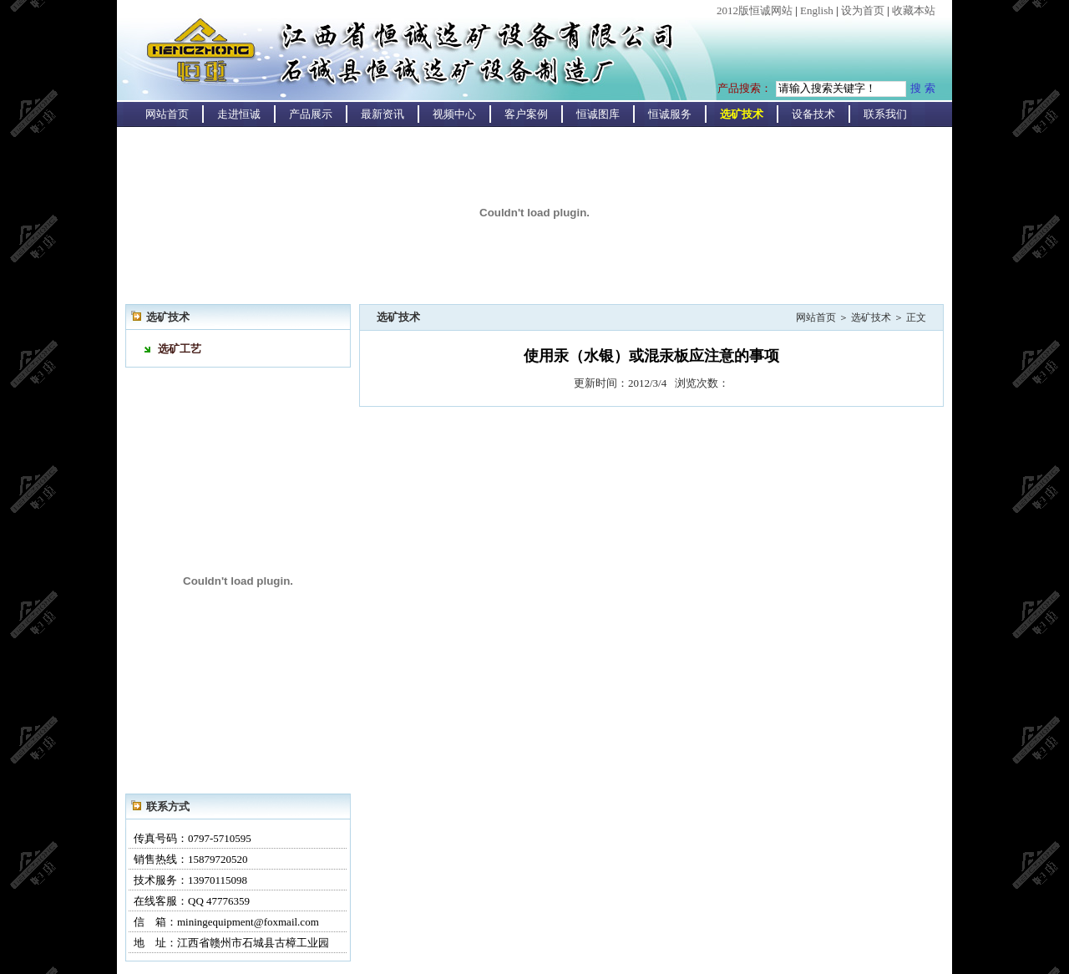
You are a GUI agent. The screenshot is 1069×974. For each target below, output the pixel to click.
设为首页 (862, 10)
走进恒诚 (239, 114)
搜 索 (922, 88)
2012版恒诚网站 (755, 10)
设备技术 (813, 114)
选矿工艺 (179, 348)
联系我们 (885, 114)
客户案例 (526, 114)
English (816, 10)
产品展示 (310, 114)
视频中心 (454, 114)
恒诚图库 (598, 114)
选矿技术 (741, 114)
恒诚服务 (670, 114)
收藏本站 (913, 10)
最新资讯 (382, 114)
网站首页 (167, 114)
